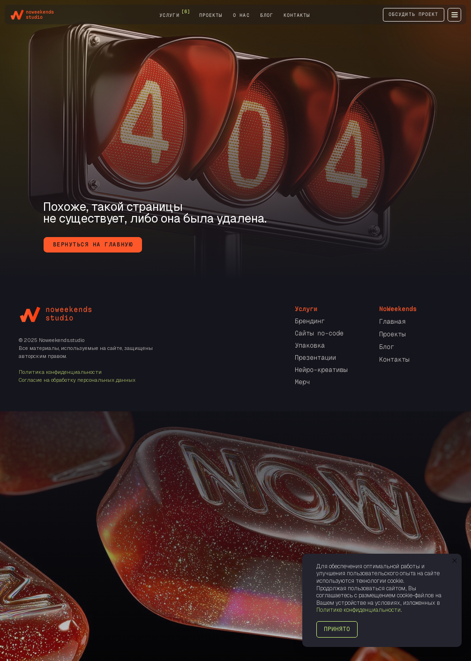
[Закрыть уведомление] (454, 560)
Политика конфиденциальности (60, 372)
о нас (241, 15)
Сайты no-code (319, 333)
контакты (297, 15)
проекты (210, 15)
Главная (392, 321)
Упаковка (310, 345)
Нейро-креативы (321, 369)
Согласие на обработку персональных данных (77, 380)
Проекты (392, 334)
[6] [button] (185, 12)
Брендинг (310, 321)
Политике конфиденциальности (358, 610)
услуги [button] (169, 15)
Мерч (302, 382)
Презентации (315, 357)
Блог (386, 346)
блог (266, 15)
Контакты (394, 359)
